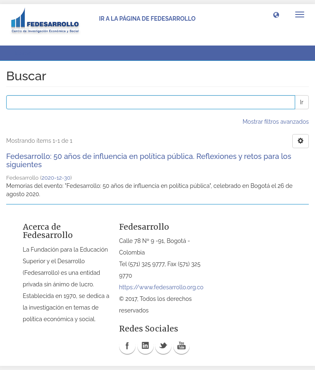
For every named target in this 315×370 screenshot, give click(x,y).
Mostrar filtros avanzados (276, 121)
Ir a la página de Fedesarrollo (147, 18)
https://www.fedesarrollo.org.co (161, 287)
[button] (276, 14)
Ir (301, 102)
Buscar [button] (24, 53)
